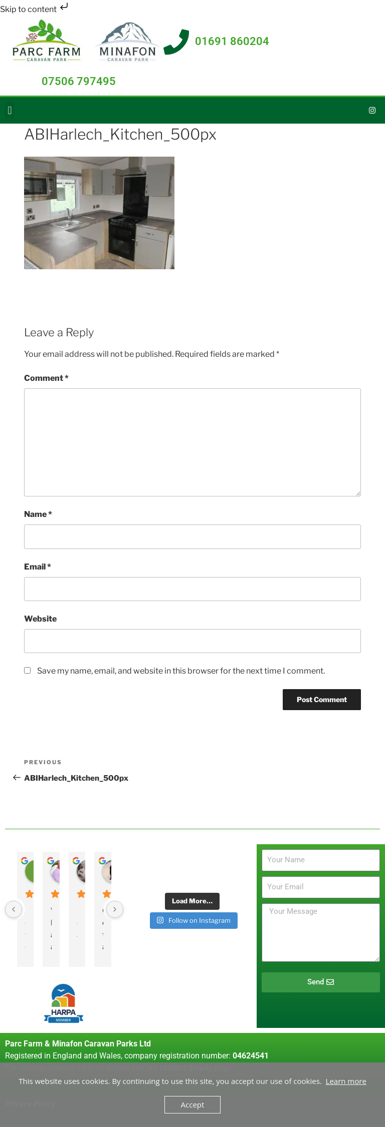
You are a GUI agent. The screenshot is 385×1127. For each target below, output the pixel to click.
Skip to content (35, 9)
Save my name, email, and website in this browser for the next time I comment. (181, 671)
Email (37, 567)
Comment (46, 378)
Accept (193, 1104)
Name (38, 514)
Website (40, 619)
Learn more (346, 1081)
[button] (10, 110)
